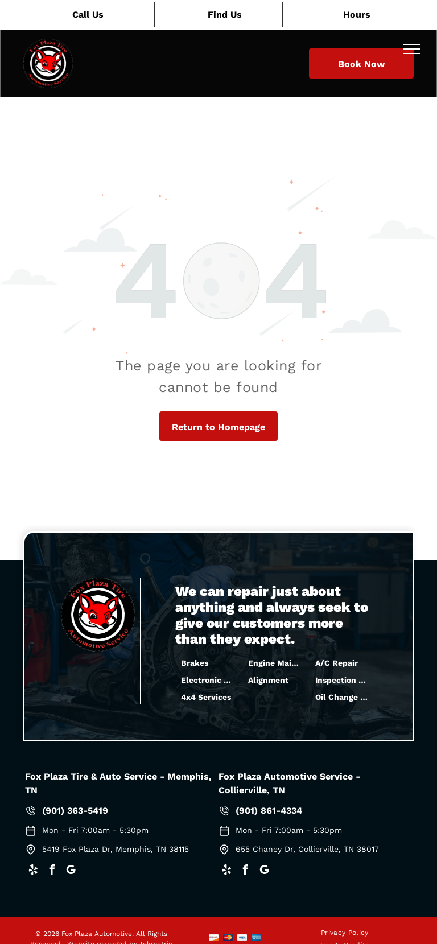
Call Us (88, 14)
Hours (356, 14)
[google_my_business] (71, 871)
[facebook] (52, 871)
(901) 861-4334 (269, 810)
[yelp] (33, 871)
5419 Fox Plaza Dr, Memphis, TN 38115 (115, 849)
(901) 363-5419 (75, 810)
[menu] (412, 49)
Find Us (225, 14)
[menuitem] (344, 932)
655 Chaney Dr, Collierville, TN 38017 (307, 849)
